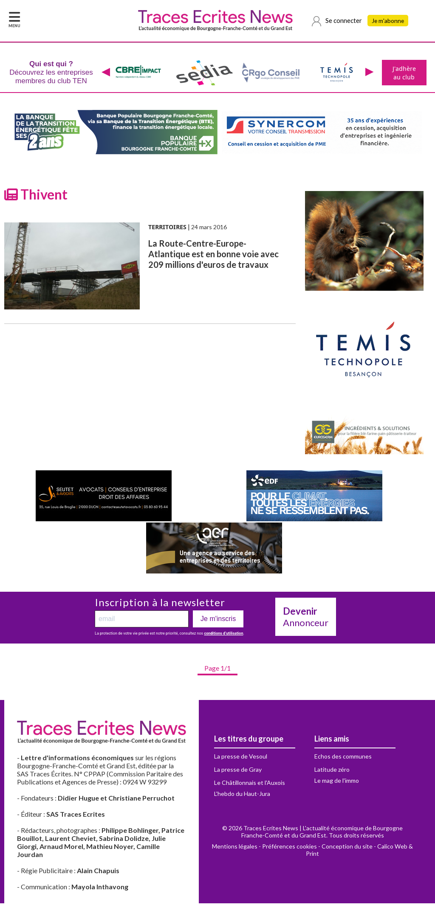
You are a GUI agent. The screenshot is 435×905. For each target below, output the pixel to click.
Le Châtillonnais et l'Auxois (249, 784)
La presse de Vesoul (240, 758)
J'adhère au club (403, 73)
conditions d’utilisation (223, 635)
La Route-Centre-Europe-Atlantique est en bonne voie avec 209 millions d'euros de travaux (213, 255)
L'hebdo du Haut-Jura (242, 795)
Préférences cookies (289, 848)
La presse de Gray (238, 771)
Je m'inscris (218, 620)
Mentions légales (234, 848)
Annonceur (305, 618)
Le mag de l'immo (336, 782)
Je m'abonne (389, 21)
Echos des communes (343, 758)
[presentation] (105, 73)
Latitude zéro (332, 771)
